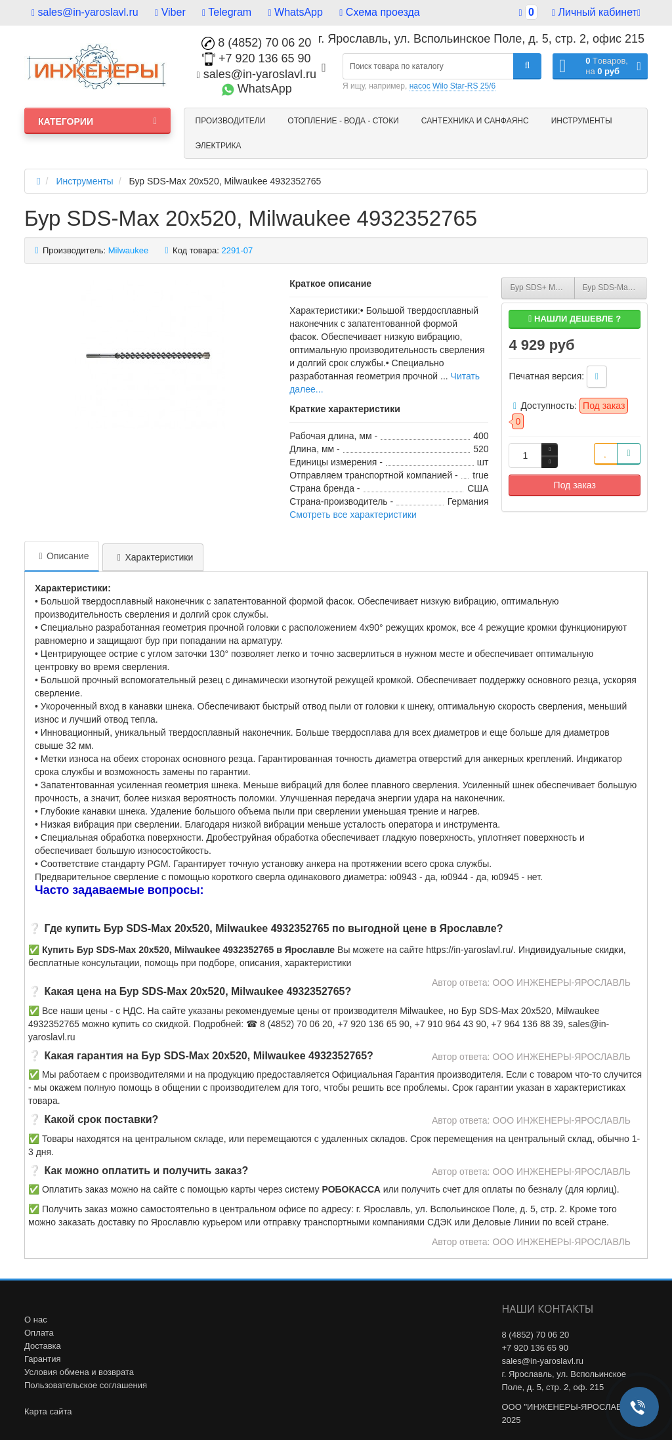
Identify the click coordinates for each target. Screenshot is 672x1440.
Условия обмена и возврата (79, 1372)
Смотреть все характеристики (353, 514)
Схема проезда (379, 12)
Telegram (226, 12)
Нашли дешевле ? (574, 319)
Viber (170, 12)
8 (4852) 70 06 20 (256, 42)
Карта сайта (48, 1411)
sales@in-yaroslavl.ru (85, 12)
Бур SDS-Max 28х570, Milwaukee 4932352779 (615, 287)
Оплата (39, 1333)
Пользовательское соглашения (85, 1385)
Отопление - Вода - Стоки (342, 120)
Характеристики (153, 557)
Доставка (42, 1346)
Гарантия (42, 1359)
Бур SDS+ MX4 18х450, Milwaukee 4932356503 (542, 287)
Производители (231, 120)
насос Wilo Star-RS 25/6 (452, 86)
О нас (35, 1319)
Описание (62, 556)
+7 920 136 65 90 (256, 58)
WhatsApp (295, 12)
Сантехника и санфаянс (475, 120)
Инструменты (581, 120)
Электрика (219, 145)
